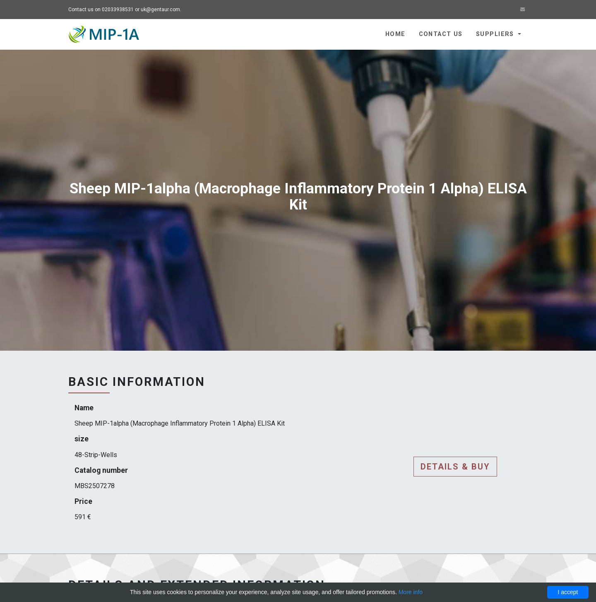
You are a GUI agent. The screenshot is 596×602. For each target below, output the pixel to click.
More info (411, 592)
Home (395, 34)
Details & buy (455, 467)
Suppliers (496, 34)
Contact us (441, 34)
